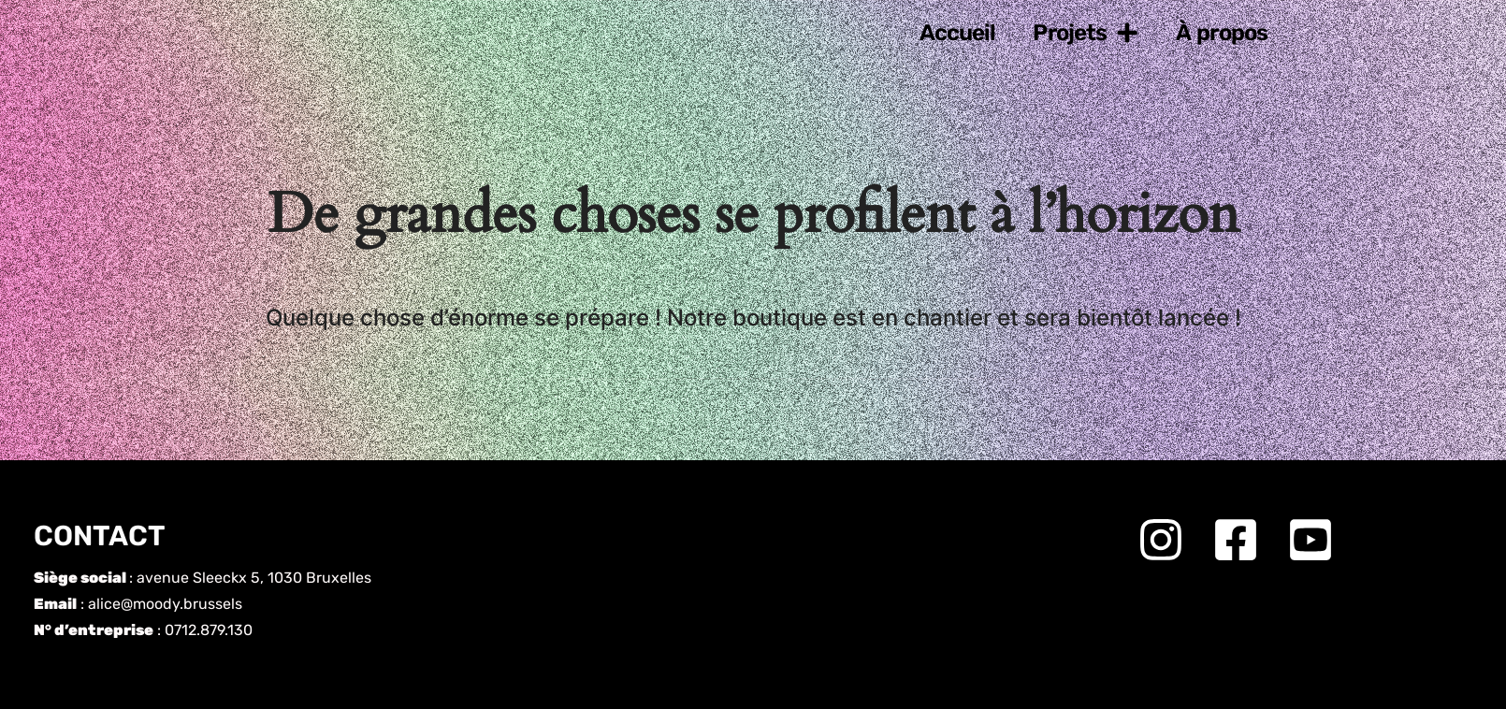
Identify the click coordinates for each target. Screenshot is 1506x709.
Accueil (958, 33)
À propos (1221, 33)
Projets (1085, 32)
